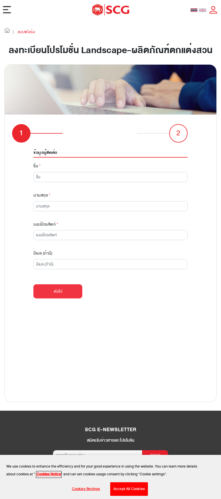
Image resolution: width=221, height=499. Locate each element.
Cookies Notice (49, 476)
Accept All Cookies (129, 491)
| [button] (13, 32)
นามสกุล (41, 195)
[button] (7, 32)
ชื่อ (37, 166)
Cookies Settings (86, 491)
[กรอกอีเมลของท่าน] (97, 455)
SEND (155, 455)
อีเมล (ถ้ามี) (42, 253)
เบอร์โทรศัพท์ (45, 224)
